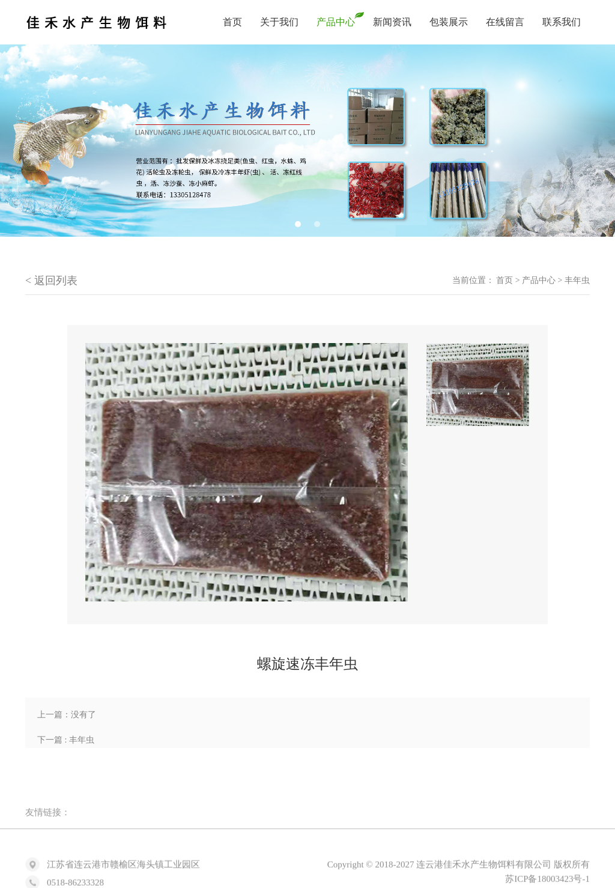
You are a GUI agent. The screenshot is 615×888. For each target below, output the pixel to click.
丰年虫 (577, 280)
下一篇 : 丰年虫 (65, 739)
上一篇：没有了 (66, 714)
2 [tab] (317, 224)
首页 (504, 280)
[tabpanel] (307, 140)
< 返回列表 (51, 281)
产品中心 (539, 280)
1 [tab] (298, 224)
